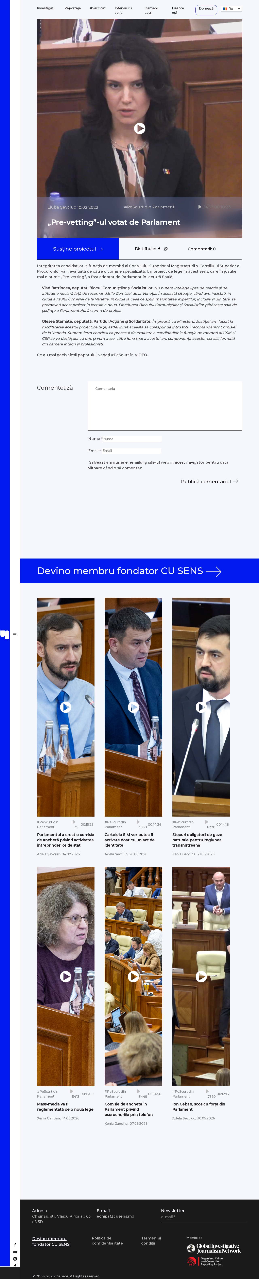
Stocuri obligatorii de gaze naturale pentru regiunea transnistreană (197, 839)
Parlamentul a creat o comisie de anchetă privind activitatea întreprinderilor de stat (65, 839)
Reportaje (72, 8)
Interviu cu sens (123, 10)
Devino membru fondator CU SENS (132, 571)
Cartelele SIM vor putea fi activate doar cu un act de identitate (130, 839)
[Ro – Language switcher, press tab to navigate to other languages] (231, 9)
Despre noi (178, 10)
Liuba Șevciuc (62, 207)
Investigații (46, 8)
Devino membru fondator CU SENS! (51, 1241)
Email (94, 450)
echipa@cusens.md (115, 1216)
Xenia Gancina (183, 854)
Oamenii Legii (151, 10)
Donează (206, 8)
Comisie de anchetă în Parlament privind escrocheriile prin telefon (129, 1109)
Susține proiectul (77, 249)
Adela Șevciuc (48, 854)
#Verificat (98, 8)
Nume (95, 438)
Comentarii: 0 (200, 248)
